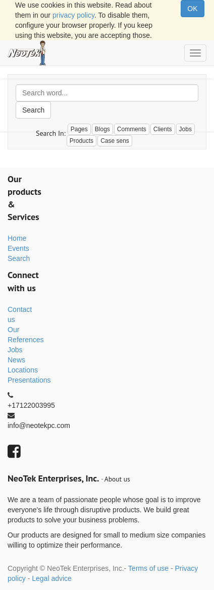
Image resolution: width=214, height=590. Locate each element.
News (16, 360)
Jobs (15, 350)
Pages (79, 129)
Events (18, 248)
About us (117, 479)
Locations (23, 370)
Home (17, 238)
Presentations (29, 380)
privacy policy (73, 15)
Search (33, 110)
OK (192, 9)
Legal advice (52, 578)
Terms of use (148, 568)
